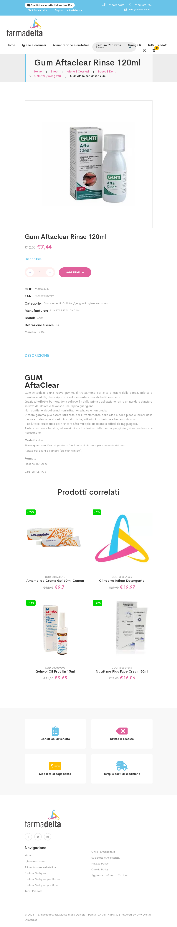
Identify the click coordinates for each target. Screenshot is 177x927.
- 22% (30, 512)
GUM (40, 317)
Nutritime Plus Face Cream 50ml (122, 671)
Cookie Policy (99, 869)
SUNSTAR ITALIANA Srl (65, 310)
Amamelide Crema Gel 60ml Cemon (55, 581)
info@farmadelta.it (139, 9)
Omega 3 (134, 45)
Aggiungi (75, 272)
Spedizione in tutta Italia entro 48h (49, 5)
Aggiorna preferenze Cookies (109, 875)
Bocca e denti (107, 71)
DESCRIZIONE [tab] (37, 355)
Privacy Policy (99, 863)
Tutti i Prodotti (158, 45)
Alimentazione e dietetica (71, 45)
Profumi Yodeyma (108, 45)
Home (10, 45)
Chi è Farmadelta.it (38, 10)
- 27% (97, 603)
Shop (54, 71)
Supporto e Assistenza (68, 10)
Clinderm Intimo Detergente (122, 581)
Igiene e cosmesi (34, 45)
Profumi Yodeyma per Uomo (42, 885)
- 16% (30, 603)
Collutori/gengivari (47, 76)
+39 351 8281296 (142, 5)
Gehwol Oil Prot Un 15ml (55, 671)
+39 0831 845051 (116, 5)
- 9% (97, 512)
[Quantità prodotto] (40, 272)
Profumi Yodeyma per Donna (42, 879)
